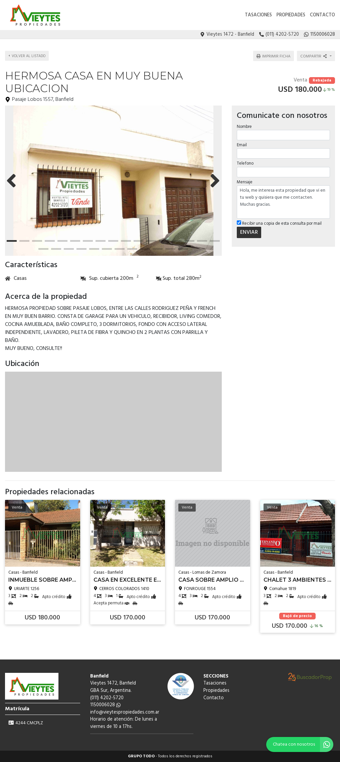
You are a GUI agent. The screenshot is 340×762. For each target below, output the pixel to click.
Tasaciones (258, 15)
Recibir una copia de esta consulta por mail (279, 222)
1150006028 (105, 705)
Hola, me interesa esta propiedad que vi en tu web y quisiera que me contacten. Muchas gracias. (283, 201)
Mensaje (244, 181)
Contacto (322, 15)
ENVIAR (249, 231)
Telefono (245, 162)
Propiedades (291, 15)
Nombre (244, 126)
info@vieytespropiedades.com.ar (124, 712)
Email (242, 144)
